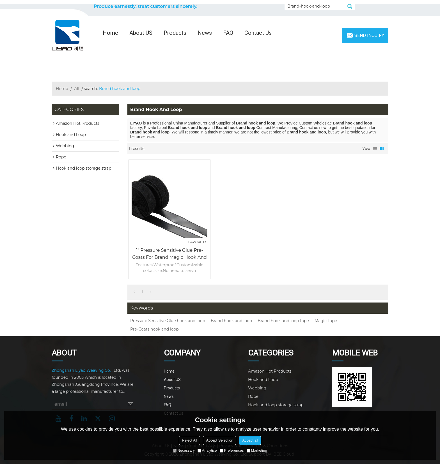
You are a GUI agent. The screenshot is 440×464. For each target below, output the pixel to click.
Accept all (250, 440)
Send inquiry (369, 35)
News (205, 32)
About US (140, 32)
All (76, 88)
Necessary (183, 450)
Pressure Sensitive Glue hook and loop (167, 320)
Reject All (189, 440)
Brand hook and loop (231, 320)
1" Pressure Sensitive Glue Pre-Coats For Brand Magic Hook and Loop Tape (169, 254)
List (375, 148)
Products (175, 32)
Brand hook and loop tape (283, 320)
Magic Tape (326, 320)
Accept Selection (219, 440)
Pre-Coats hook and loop (154, 329)
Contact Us (258, 32)
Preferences (232, 450)
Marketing (257, 450)
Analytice (207, 450)
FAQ (228, 32)
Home (110, 32)
